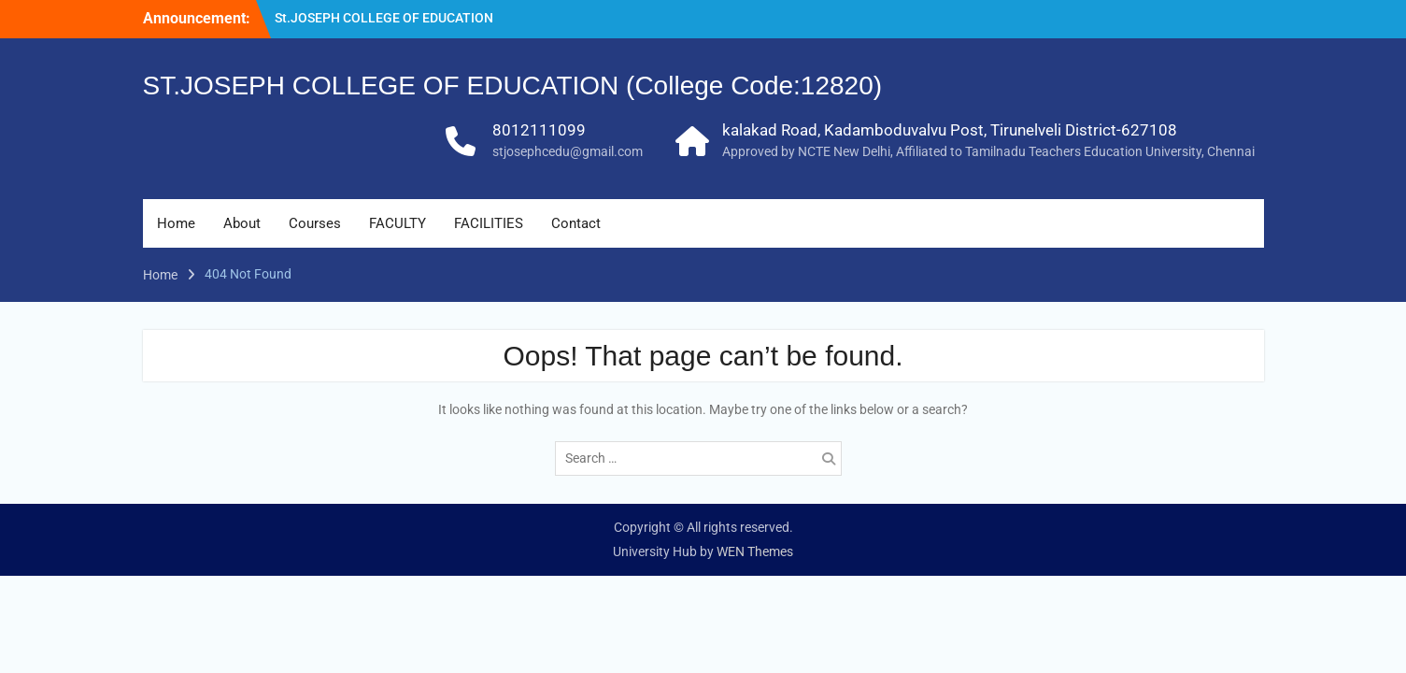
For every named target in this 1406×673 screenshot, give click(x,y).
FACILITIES (488, 223)
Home (176, 223)
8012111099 (539, 130)
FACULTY (397, 223)
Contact (576, 223)
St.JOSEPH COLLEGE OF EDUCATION (384, 17)
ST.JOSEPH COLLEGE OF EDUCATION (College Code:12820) (513, 85)
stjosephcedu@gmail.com (567, 151)
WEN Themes (755, 551)
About (242, 223)
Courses (315, 223)
